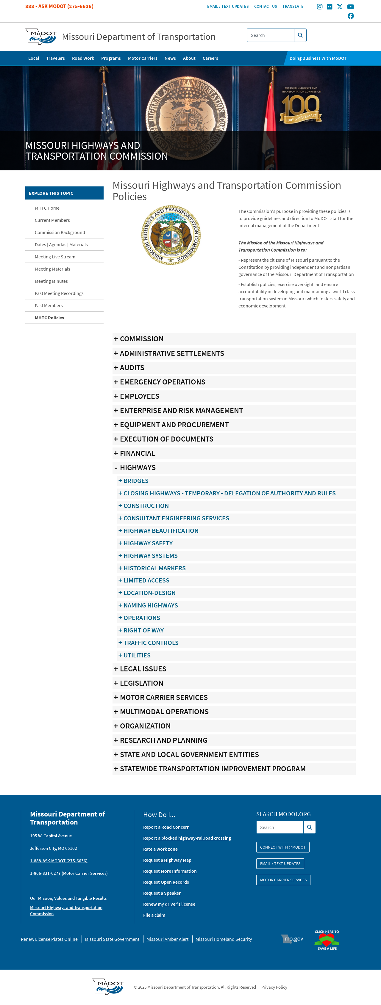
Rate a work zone (160, 849)
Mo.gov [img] (295, 939)
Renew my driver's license (169, 904)
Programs (111, 58)
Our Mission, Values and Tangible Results (68, 898)
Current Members (52, 220)
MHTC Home (47, 208)
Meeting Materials (52, 269)
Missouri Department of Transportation (139, 37)
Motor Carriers (142, 58)
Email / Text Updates (228, 6)
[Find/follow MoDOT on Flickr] (329, 7)
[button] (171, 235)
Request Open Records (166, 882)
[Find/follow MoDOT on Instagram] (319, 7)
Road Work (83, 58)
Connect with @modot (283, 847)
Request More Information (170, 871)
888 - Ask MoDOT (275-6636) (59, 6)
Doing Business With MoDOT (318, 58)
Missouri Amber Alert (167, 939)
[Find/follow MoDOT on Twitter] (340, 7)
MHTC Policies (49, 318)
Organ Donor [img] (329, 927)
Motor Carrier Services (283, 879)
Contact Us (265, 6)
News (170, 58)
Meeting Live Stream (55, 257)
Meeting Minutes (51, 281)
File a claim (154, 915)
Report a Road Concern (166, 827)
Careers (210, 58)
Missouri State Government (112, 939)
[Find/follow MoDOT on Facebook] (351, 16)
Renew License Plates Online (49, 939)
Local (33, 58)
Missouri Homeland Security (224, 939)
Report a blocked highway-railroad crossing (187, 838)
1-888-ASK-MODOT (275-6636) (59, 860)
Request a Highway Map (167, 860)
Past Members (49, 305)
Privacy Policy (274, 987)
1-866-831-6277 (45, 873)
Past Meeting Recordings (59, 293)
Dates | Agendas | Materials (61, 244)
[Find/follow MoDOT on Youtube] (350, 7)
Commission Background (60, 232)
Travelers (55, 58)
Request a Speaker (162, 893)
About (189, 58)
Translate (293, 6)
